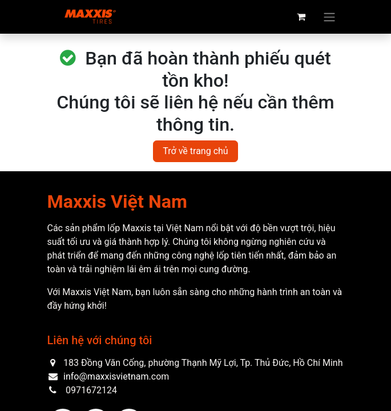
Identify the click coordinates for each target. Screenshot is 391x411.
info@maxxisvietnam (105, 376)
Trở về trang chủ (195, 151)
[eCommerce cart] (301, 16)
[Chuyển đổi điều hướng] (329, 17)
